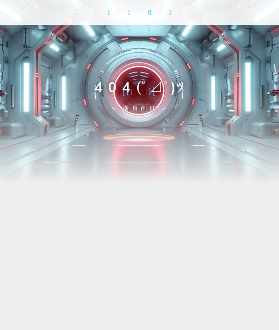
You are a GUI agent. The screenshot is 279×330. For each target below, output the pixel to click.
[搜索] (150, 12)
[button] (109, 12)
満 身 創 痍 (139, 108)
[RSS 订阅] (129, 12)
